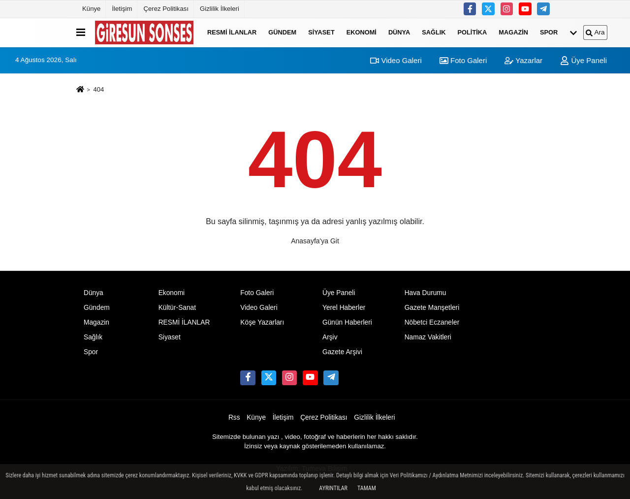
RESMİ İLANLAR (231, 32)
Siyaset (321, 32)
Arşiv (330, 337)
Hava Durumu (425, 293)
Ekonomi (361, 32)
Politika (472, 32)
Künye (91, 8)
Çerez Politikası (166, 8)
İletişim (122, 8)
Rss (234, 417)
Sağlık (433, 32)
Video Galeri (395, 60)
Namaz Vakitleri (428, 337)
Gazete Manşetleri (432, 307)
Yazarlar (523, 60)
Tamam (366, 488)
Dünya (399, 32)
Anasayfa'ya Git (315, 241)
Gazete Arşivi (342, 352)
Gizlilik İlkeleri (219, 8)
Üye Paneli (583, 60)
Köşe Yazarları (262, 322)
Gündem (282, 32)
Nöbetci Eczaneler (432, 322)
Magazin (513, 32)
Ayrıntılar (333, 488)
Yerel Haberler (343, 307)
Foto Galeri (463, 60)
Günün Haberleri (347, 322)
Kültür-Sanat (177, 307)
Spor (549, 32)
